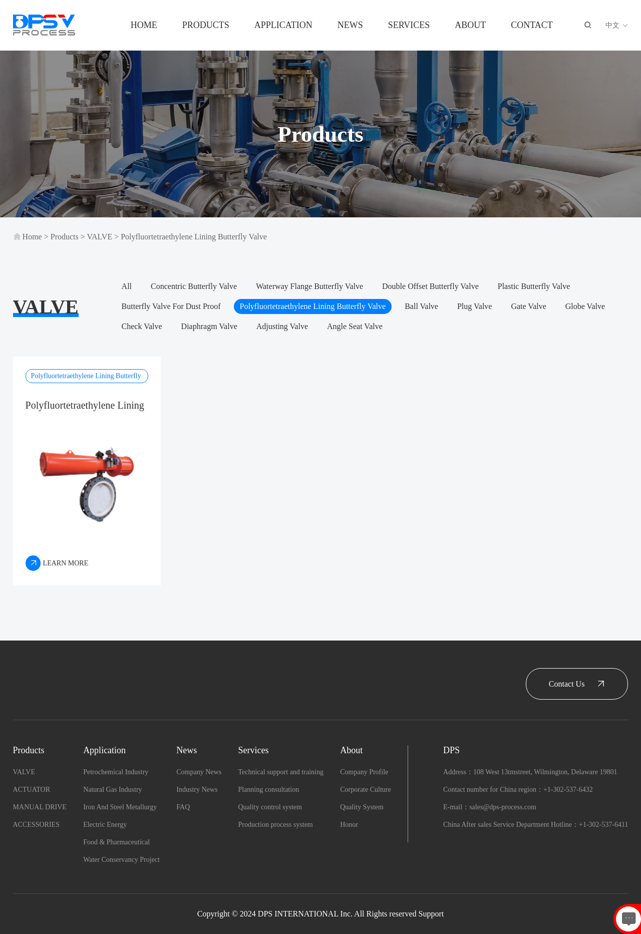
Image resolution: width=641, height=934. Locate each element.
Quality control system (270, 807)
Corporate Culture (365, 789)
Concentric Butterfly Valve (194, 286)
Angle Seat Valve (355, 326)
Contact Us (577, 684)
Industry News (196, 789)
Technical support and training (280, 772)
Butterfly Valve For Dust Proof (171, 306)
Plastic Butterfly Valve (534, 286)
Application (283, 25)
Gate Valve (528, 306)
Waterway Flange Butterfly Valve (309, 286)
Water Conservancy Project (121, 859)
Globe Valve (585, 306)
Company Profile (364, 772)
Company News (198, 772)
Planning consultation (268, 789)
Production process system (275, 824)
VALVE (99, 236)
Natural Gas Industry (112, 789)
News (350, 25)
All (127, 286)
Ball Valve (421, 306)
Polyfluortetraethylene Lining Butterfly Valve (194, 236)
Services (409, 25)
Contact (532, 25)
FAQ (183, 807)
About (470, 25)
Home (144, 25)
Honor (349, 824)
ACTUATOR (31, 789)
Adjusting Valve (282, 326)
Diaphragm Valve (209, 326)
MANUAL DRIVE (40, 807)
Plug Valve (474, 306)
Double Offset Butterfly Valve (430, 286)
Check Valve (142, 326)
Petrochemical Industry (115, 772)
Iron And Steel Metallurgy (120, 807)
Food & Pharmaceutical (116, 842)
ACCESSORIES (36, 824)
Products (205, 25)
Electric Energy (105, 824)
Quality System (362, 807)
